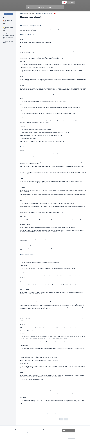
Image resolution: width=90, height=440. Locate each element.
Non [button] (66, 419)
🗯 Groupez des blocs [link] (7, 33)
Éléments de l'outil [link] (30, 13)
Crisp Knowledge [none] (71, 438)
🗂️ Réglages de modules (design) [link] (8, 28)
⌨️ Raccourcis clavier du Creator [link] (8, 42)
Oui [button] (61, 419)
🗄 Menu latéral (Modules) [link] (8, 35)
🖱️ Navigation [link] (6, 30)
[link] (8, 13)
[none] (64, 2)
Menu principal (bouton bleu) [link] (8, 38)
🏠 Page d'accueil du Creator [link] (7, 21)
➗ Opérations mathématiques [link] (6, 24)
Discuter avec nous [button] (70, 430)
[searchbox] (45, 7)
